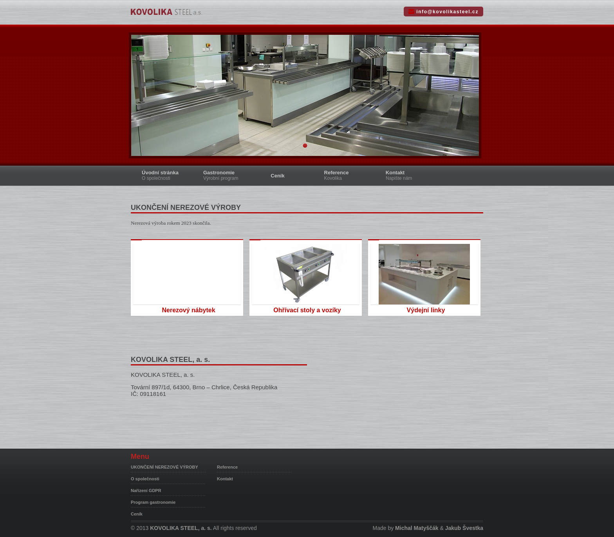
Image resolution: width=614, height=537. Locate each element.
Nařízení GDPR (146, 490)
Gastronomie (225, 175)
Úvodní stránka (166, 175)
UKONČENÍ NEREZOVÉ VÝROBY (164, 467)
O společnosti (145, 478)
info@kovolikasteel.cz (447, 11)
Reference (345, 175)
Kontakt (405, 175)
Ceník (277, 176)
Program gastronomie (153, 502)
